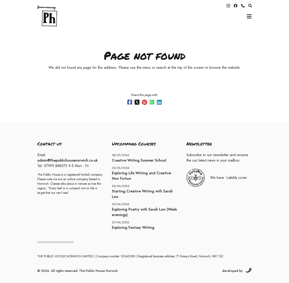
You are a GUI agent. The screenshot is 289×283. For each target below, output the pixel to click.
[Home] (65, 16)
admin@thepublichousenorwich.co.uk (67, 160)
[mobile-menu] (249, 16)
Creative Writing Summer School (139, 160)
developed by (237, 270)
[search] (250, 5)
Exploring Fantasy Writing (133, 227)
